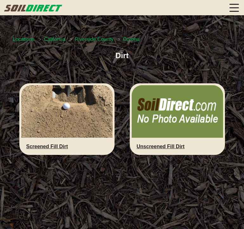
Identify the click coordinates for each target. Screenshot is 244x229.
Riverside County (94, 39)
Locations (24, 39)
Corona (131, 39)
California (54, 39)
